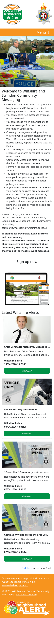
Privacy (20, 594)
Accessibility (30, 594)
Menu (44, 32)
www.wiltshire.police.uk (15, 585)
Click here (26, 568)
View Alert (27, 370)
